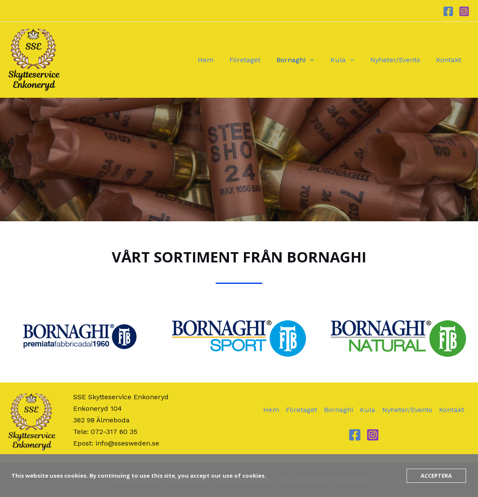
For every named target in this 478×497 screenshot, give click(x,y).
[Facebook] (448, 11)
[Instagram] (464, 11)
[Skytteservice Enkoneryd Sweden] (34, 59)
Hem (218, 60)
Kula (343, 60)
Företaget (255, 60)
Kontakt (450, 60)
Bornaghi (299, 60)
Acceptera (436, 475)
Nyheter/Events (399, 60)
